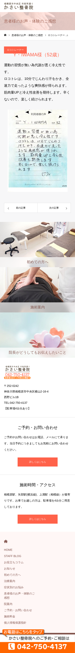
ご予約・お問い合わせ (18, 610)
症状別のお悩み (14, 587)
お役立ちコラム (14, 562)
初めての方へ (12, 574)
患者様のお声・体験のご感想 (19, 595)
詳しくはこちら (37, 461)
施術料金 (9, 616)
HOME (5, 541)
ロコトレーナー (15, 49)
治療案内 (9, 581)
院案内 (8, 604)
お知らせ (9, 568)
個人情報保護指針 (15, 622)
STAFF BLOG (12, 556)
